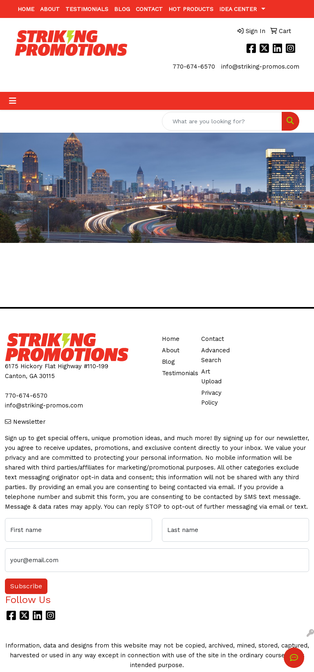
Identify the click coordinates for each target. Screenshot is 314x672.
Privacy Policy (211, 397)
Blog (122, 9)
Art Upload (211, 376)
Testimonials (86, 9)
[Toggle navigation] (12, 101)
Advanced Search (215, 355)
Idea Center (238, 9)
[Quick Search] (222, 121)
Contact (149, 9)
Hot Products (190, 9)
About (50, 9)
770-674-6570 (194, 66)
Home (26, 9)
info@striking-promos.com (260, 66)
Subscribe (26, 586)
